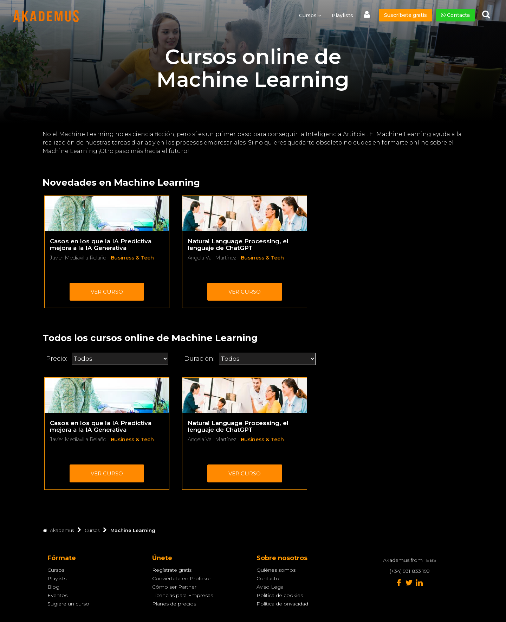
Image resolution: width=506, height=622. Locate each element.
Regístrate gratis (172, 570)
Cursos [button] (310, 15)
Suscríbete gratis (405, 15)
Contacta (455, 15)
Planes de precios (174, 604)
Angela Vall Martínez (212, 258)
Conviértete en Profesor (181, 578)
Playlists (342, 15)
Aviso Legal (271, 587)
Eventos (57, 595)
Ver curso (107, 291)
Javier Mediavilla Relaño (78, 258)
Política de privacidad (282, 604)
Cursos (55, 570)
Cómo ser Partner (174, 587)
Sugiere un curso (68, 604)
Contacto (268, 578)
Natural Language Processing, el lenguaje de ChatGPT (238, 244)
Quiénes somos (276, 570)
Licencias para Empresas (182, 595)
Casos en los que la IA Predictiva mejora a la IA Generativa (100, 244)
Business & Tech (132, 258)
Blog (53, 587)
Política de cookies (280, 595)
